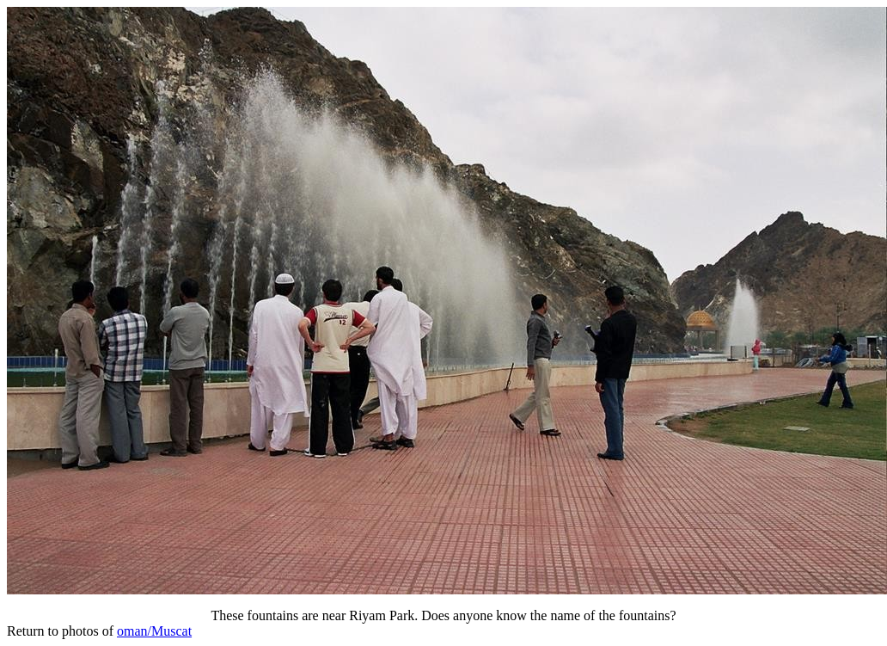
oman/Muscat (154, 631)
